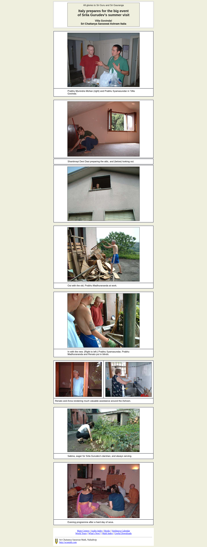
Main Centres (83, 531)
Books (107, 531)
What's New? (94, 533)
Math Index (107, 533)
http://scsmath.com (68, 542)
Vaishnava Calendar (121, 531)
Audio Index (96, 531)
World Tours (81, 533)
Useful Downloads (123, 533)
